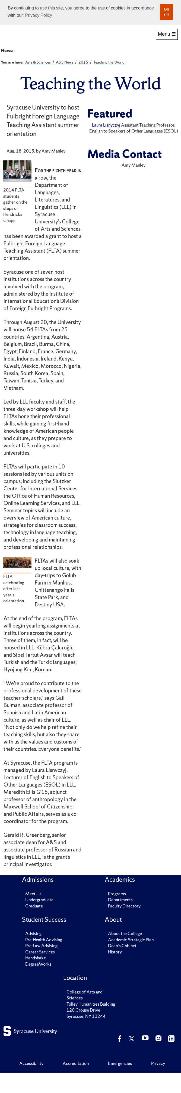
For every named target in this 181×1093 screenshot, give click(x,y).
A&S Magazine (93, 58)
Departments (120, 920)
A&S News (27, 58)
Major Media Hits (130, 58)
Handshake (35, 978)
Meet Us (33, 914)
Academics (64, 39)
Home (13, 39)
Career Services (40, 972)
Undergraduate (39, 920)
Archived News (58, 58)
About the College (125, 954)
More (166, 39)
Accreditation (76, 1083)
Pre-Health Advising (43, 960)
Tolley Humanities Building (90, 1024)
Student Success (90, 39)
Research (142, 39)
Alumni (116, 39)
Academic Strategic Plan (131, 960)
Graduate (34, 926)
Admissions (39, 39)
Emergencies (120, 1083)
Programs (117, 914)
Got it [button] (166, 12)
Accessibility (31, 1083)
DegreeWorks (38, 984)
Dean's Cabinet (122, 966)
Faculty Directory (124, 926)
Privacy (158, 1083)
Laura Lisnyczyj (106, 145)
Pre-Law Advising (41, 966)
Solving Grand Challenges (41, 70)
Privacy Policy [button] (38, 15)
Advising (33, 954)
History (115, 972)
